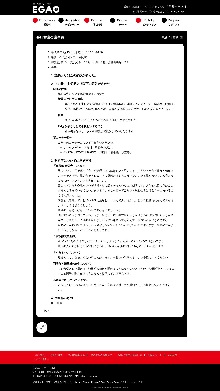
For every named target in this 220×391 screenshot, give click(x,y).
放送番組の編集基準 (101, 355)
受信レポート (154, 355)
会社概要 (40, 355)
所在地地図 (56, 355)
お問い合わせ (42, 359)
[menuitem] (45, 23)
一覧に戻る (43, 327)
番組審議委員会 (76, 355)
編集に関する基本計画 (130, 355)
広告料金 (172, 355)
